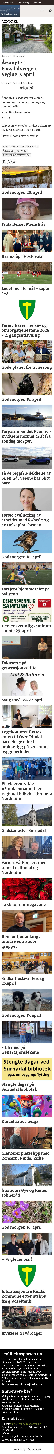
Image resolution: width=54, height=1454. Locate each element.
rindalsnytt (10, 146)
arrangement (30, 146)
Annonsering (23, 2)
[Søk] (50, 11)
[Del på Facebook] (22, 88)
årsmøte (8, 151)
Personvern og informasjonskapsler (22, 1384)
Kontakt (37, 2)
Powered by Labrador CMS (27, 1449)
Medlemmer (8, 2)
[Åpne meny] (42, 11)
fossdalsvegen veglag (16, 155)
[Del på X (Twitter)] (27, 88)
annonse (22, 151)
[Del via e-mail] (31, 88)
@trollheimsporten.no (28, 1424)
